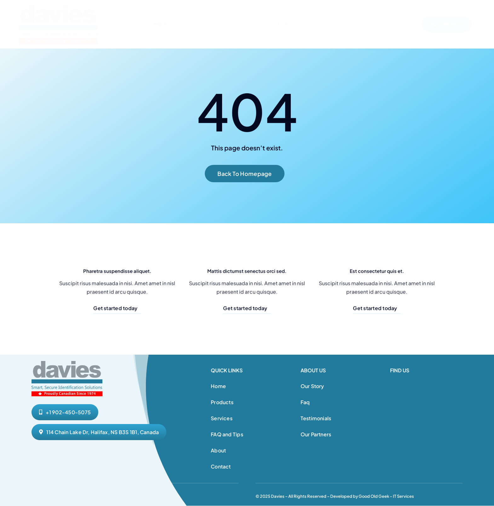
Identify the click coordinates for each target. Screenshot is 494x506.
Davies (277, 496)
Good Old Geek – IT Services (386, 496)
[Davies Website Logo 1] (58, 7)
